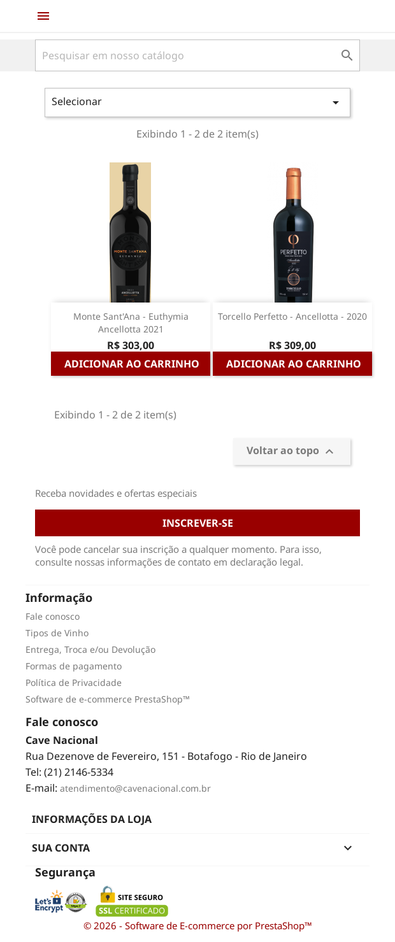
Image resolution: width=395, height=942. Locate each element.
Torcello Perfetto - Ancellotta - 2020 (292, 316)
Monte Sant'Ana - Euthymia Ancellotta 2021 (131, 322)
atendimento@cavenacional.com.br (135, 788)
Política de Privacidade (73, 682)
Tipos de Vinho (57, 633)
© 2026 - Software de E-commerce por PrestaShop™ (197, 925)
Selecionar (197, 102)
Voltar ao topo (292, 451)
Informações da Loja (92, 819)
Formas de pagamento (73, 666)
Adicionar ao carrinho (131, 364)
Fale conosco (52, 616)
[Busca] (197, 55)
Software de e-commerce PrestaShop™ (107, 699)
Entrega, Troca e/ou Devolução (90, 649)
